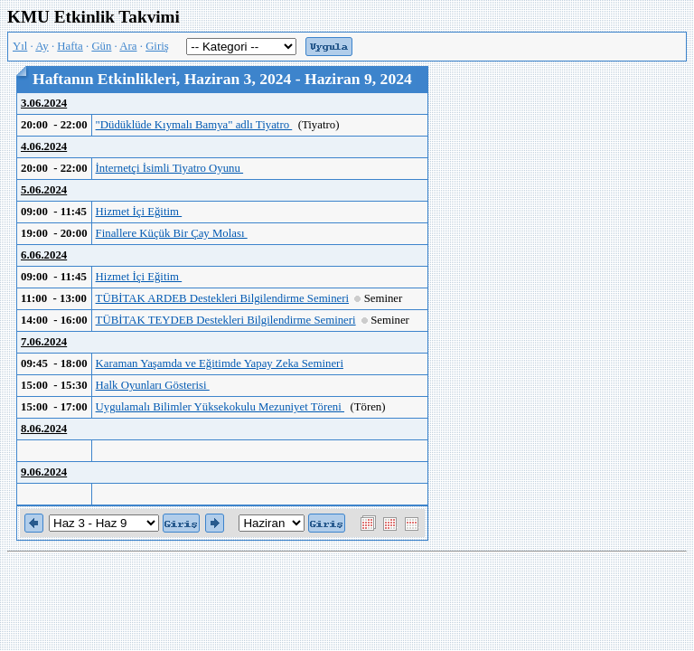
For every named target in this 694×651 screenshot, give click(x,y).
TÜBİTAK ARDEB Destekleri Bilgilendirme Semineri (222, 298)
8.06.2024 (44, 428)
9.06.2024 (44, 472)
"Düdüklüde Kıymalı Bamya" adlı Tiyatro (194, 124)
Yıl (20, 46)
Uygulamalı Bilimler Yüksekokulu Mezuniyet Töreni (220, 407)
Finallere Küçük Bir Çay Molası (172, 233)
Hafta (69, 46)
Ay (41, 46)
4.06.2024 (44, 146)
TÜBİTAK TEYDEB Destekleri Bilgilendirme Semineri (226, 320)
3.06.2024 (44, 103)
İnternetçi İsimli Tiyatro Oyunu (170, 168)
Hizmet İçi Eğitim (139, 211)
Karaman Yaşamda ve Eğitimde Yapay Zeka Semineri (219, 363)
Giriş (157, 46)
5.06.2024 (44, 190)
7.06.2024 (44, 341)
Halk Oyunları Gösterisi (153, 385)
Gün (101, 46)
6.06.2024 (44, 255)
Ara (127, 46)
